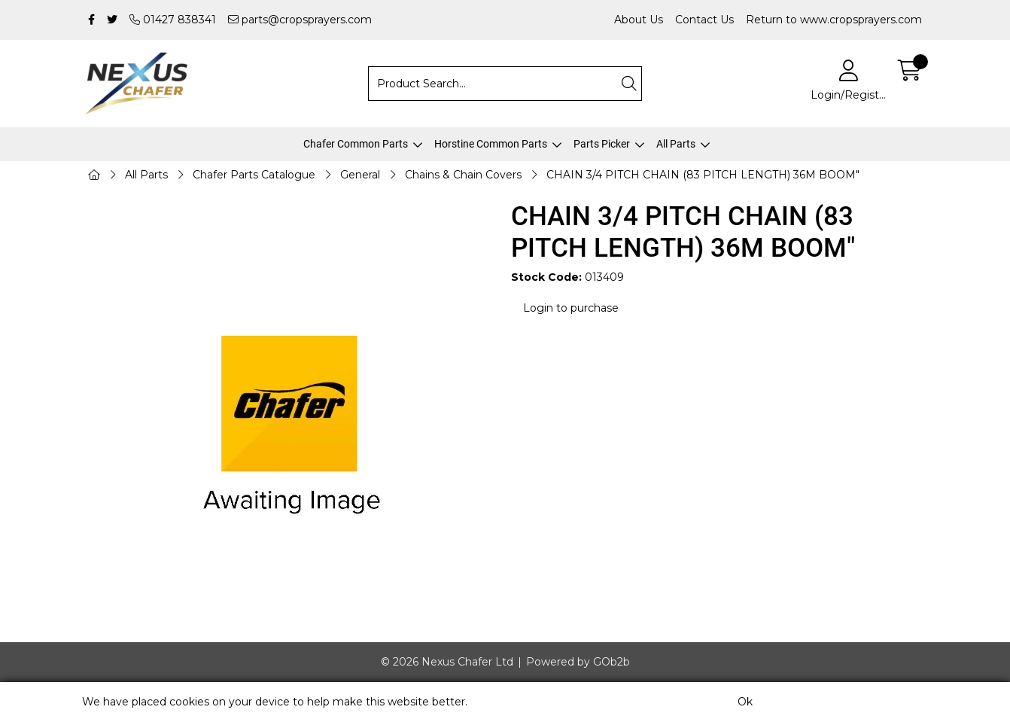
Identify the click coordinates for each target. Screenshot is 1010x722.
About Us (638, 19)
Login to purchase (571, 308)
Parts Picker (601, 144)
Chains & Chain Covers (463, 174)
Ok (745, 701)
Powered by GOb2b (578, 662)
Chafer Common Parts (355, 144)
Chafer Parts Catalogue (254, 174)
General (360, 174)
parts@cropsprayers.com (300, 19)
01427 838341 (172, 19)
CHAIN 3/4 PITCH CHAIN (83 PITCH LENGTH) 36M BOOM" (702, 174)
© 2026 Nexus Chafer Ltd (447, 662)
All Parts (675, 144)
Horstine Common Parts (490, 144)
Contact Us (704, 19)
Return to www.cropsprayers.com (834, 19)
